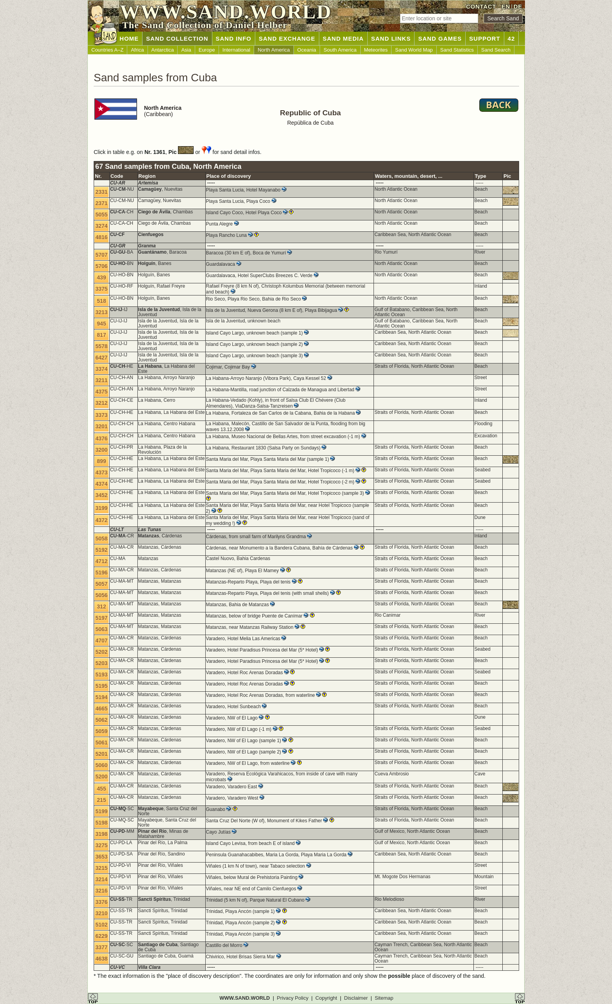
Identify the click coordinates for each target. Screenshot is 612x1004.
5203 (101, 663)
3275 (101, 845)
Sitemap (384, 998)
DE (518, 6)
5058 (101, 538)
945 (101, 323)
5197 (101, 618)
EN (506, 6)
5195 (101, 686)
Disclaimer (356, 998)
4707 (101, 640)
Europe (207, 50)
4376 (101, 438)
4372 (101, 520)
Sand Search (496, 50)
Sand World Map (414, 50)
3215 (101, 868)
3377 (101, 947)
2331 (101, 192)
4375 (101, 391)
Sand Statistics (457, 50)
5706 (101, 266)
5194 (101, 697)
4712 (101, 561)
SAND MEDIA (343, 38)
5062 (101, 720)
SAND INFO (234, 38)
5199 (101, 811)
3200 (101, 450)
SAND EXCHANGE (287, 38)
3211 (101, 380)
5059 (101, 731)
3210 (101, 913)
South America (340, 50)
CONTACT (481, 6)
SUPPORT (484, 38)
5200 (101, 776)
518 (101, 301)
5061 (101, 742)
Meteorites (376, 50)
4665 (101, 708)
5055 (101, 214)
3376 (101, 902)
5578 (101, 346)
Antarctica (162, 50)
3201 (101, 426)
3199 (101, 508)
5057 (101, 584)
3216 (101, 891)
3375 (101, 289)
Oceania (306, 50)
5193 (101, 674)
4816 (101, 237)
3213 (101, 312)
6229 (101, 936)
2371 (101, 203)
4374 (101, 484)
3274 (101, 226)
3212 (101, 403)
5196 (101, 572)
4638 (101, 959)
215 (101, 800)
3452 (101, 495)
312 (101, 606)
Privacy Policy (292, 998)
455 (101, 789)
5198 (101, 823)
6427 (101, 357)
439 (101, 277)
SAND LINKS (391, 38)
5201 (101, 754)
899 (101, 461)
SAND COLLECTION (177, 38)
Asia (186, 50)
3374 (101, 369)
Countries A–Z (107, 50)
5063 (101, 629)
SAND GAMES (440, 38)
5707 (101, 255)
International (236, 50)
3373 (101, 415)
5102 (101, 925)
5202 (101, 652)
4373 (101, 472)
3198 (101, 834)
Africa (137, 50)
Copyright (326, 998)
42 (511, 38)
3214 (101, 879)
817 (101, 335)
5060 (101, 765)
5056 (101, 595)
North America (274, 50)
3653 (101, 857)
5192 (101, 550)
